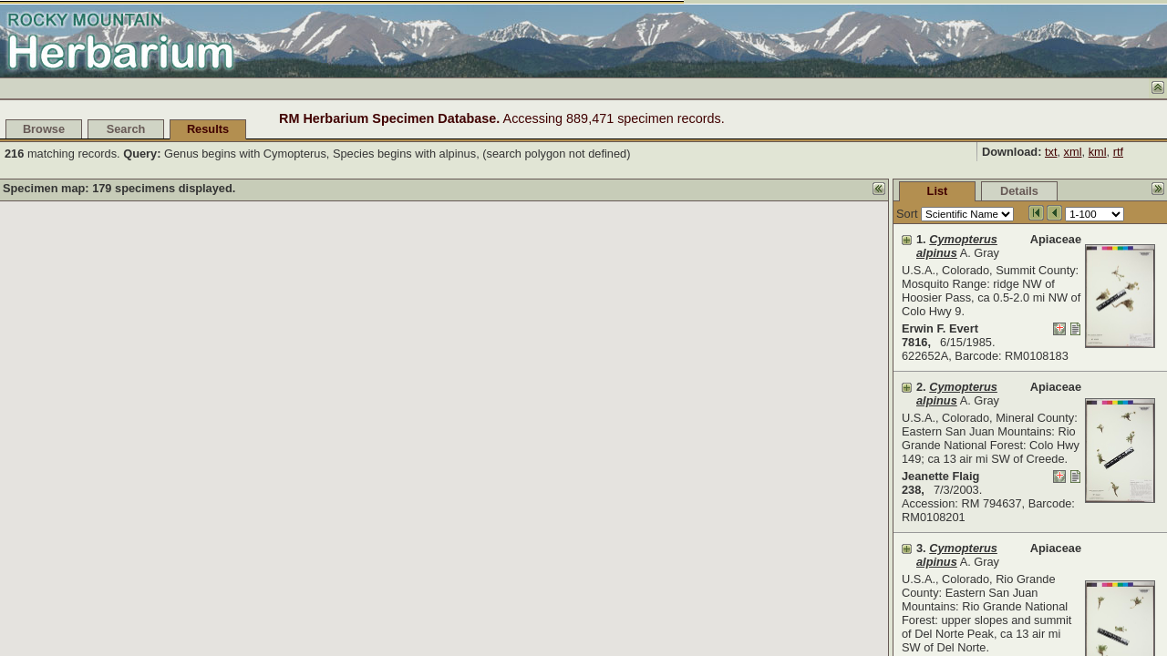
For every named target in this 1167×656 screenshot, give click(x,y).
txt (1051, 152)
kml (1098, 152)
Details (882, 191)
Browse (44, 129)
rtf (1118, 152)
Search (126, 129)
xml (1073, 152)
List (800, 191)
